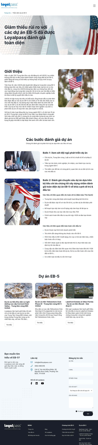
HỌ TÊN (71, 361)
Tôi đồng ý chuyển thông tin (85, 411)
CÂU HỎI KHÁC (73, 395)
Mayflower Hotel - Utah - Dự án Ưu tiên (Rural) (86, 430)
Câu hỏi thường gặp (50, 435)
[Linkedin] (37, 383)
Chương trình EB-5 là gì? (68, 429)
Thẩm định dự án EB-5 (68, 432)
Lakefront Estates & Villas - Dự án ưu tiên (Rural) (86, 434)
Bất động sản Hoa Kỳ (33, 435)
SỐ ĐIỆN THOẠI (73, 378)
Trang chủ (7, 13)
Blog (46, 429)
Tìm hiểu (9, 325)
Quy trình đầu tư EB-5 (68, 435)
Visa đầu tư (31, 432)
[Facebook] (31, 383)
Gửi (88, 414)
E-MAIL (71, 369)
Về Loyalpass (48, 432)
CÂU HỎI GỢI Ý (73, 386)
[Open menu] (94, 5)
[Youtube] (42, 383)
